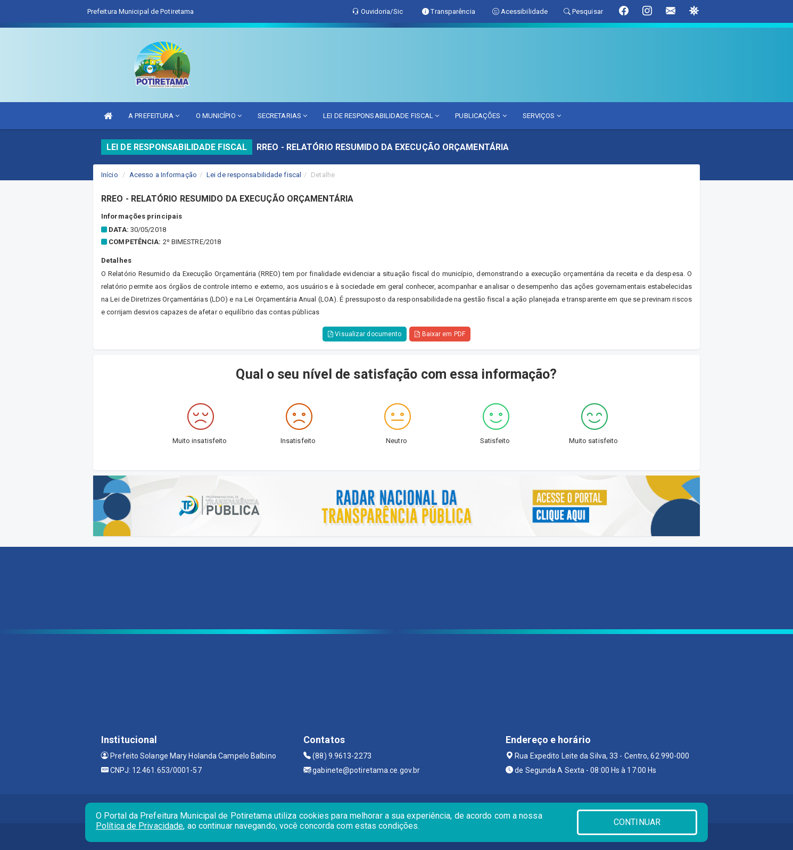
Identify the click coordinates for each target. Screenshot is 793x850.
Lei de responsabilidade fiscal (253, 175)
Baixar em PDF (440, 334)
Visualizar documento (364, 334)
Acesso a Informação (163, 175)
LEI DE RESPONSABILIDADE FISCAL (381, 116)
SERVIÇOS (542, 116)
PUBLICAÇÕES (480, 116)
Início (109, 175)
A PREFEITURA (153, 116)
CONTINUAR (637, 822)
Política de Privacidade (139, 826)
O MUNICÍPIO (219, 116)
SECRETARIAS (282, 116)
